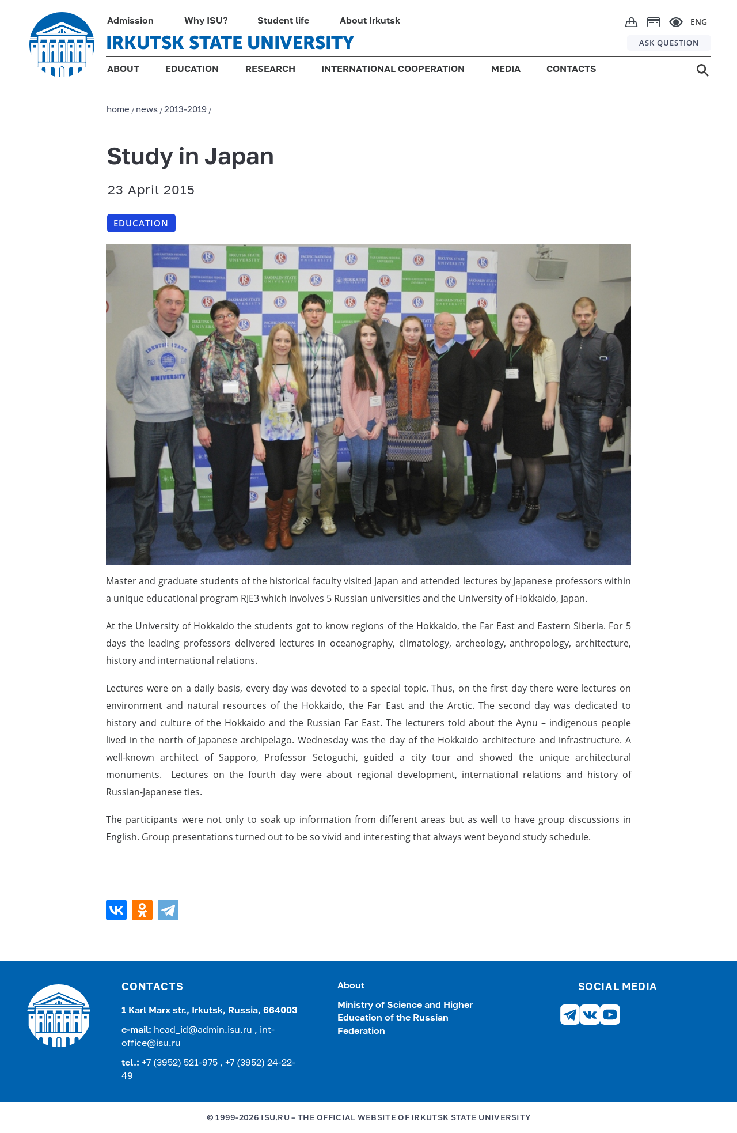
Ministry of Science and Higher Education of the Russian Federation (405, 1018)
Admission (130, 21)
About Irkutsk (370, 21)
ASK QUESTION (669, 42)
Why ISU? (205, 21)
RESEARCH (270, 69)
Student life (283, 21)
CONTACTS (571, 69)
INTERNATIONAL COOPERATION (393, 69)
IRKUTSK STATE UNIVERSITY (230, 43)
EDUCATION (192, 69)
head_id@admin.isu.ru (204, 1030)
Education (141, 223)
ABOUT (123, 69)
